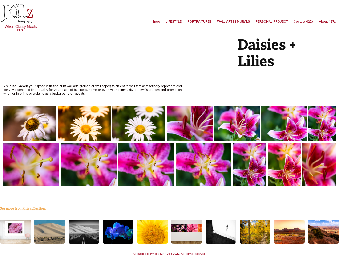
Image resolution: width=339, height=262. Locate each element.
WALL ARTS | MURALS (233, 21)
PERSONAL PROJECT (272, 21)
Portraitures (199, 21)
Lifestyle (174, 21)
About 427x (327, 21)
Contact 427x (303, 21)
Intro (156, 21)
